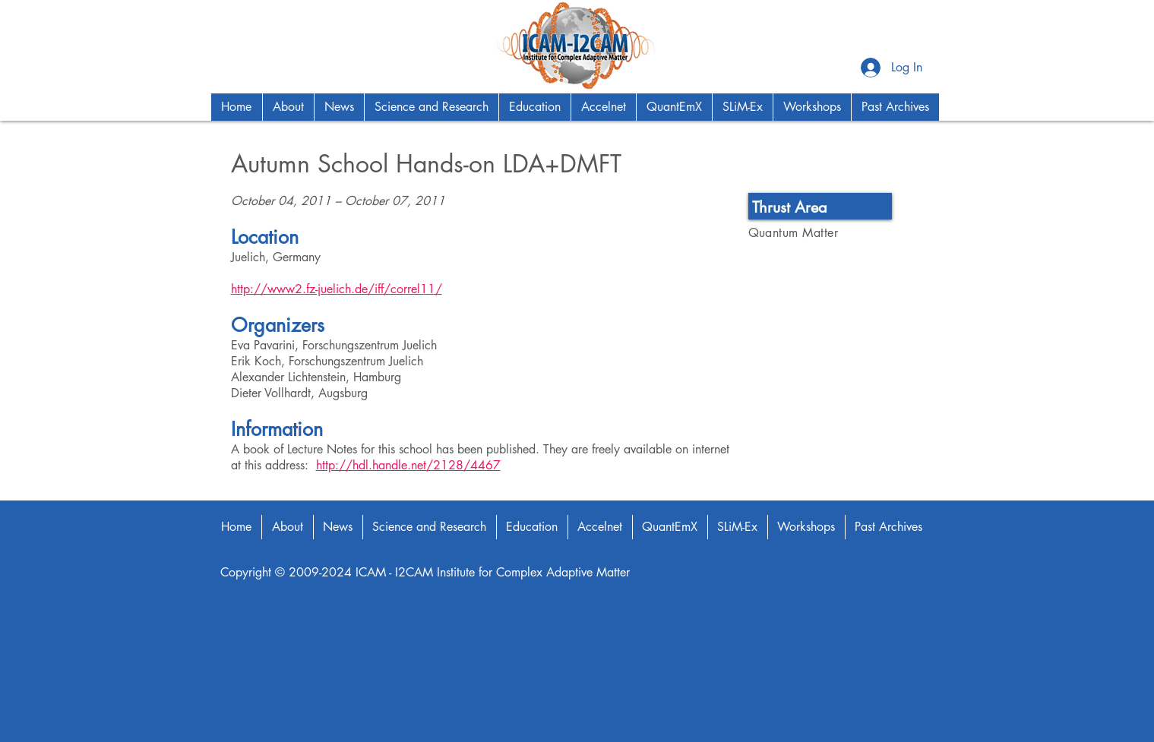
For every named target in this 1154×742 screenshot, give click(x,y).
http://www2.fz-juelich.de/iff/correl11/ (336, 289)
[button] (288, 107)
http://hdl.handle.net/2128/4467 (408, 465)
